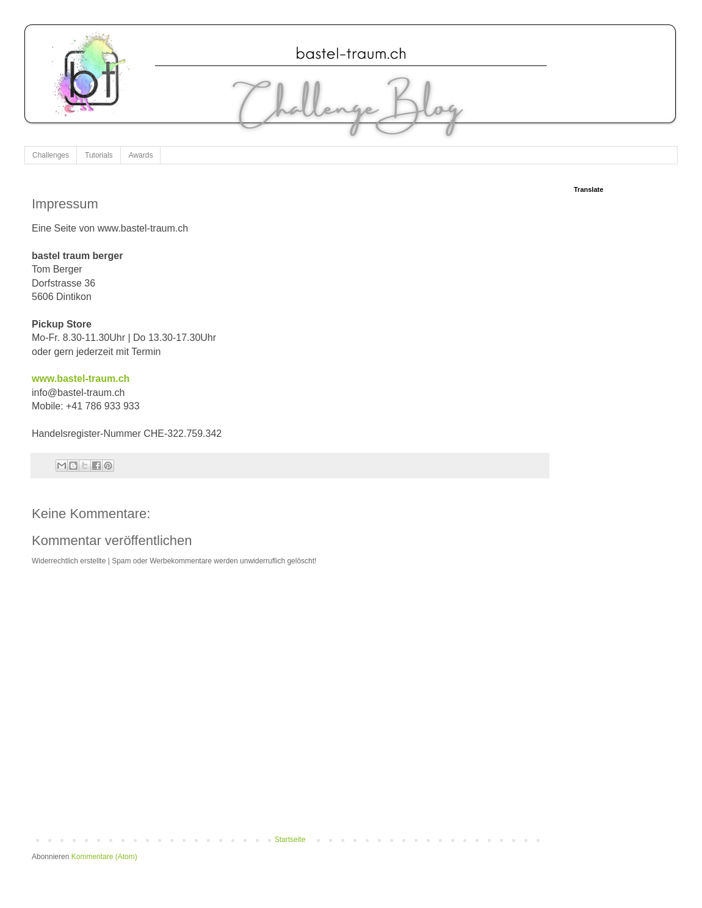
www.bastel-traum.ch (80, 378)
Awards (141, 155)
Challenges (50, 155)
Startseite (290, 839)
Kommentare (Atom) (104, 856)
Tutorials (99, 155)
